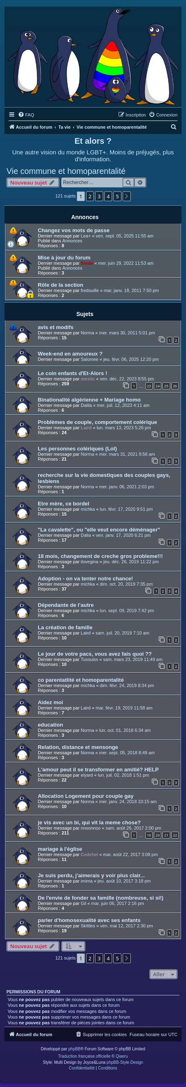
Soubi (87, 263)
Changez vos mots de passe (74, 230)
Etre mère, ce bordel (63, 504)
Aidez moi (50, 702)
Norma (87, 332)
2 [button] (90, 196)
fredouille (90, 290)
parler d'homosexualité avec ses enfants (89, 920)
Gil (83, 903)
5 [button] (117, 196)
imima (87, 880)
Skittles (88, 925)
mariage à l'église (60, 849)
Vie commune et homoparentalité (65, 171)
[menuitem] (26, 115)
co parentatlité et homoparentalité (81, 680)
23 (149, 386)
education (50, 725)
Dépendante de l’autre (66, 605)
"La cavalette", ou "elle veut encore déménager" (99, 530)
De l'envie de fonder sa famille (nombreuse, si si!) (100, 898)
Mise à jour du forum (64, 258)
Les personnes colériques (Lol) (77, 449)
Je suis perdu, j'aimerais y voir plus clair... (91, 875)
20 (158, 835)
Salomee (89, 359)
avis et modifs (56, 327)
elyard (87, 775)
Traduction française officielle (84, 1056)
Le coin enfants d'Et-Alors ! (72, 373)
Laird (86, 427)
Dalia (86, 535)
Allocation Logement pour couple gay (86, 796)
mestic (88, 378)
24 (158, 386)
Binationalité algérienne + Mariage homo (89, 400)
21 (166, 835)
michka (88, 509)
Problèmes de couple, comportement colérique (97, 422)
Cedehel (89, 854)
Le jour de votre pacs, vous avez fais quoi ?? (95, 654)
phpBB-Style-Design (124, 1062)
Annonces (72, 240)
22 (175, 835)
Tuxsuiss (89, 659)
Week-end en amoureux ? (70, 354)
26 (175, 386)
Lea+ (86, 235)
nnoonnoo (91, 828)
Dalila (86, 405)
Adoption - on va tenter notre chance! (85, 578)
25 (166, 386)
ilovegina (89, 561)
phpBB (74, 1049)
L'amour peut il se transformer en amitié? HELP (98, 769)
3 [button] (98, 196)
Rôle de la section (60, 285)
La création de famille (65, 627)
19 (149, 835)
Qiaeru (122, 1056)
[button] (127, 196)
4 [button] (108, 196)
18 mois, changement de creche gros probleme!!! (100, 556)
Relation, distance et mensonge (78, 747)
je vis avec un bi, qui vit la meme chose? (89, 822)
